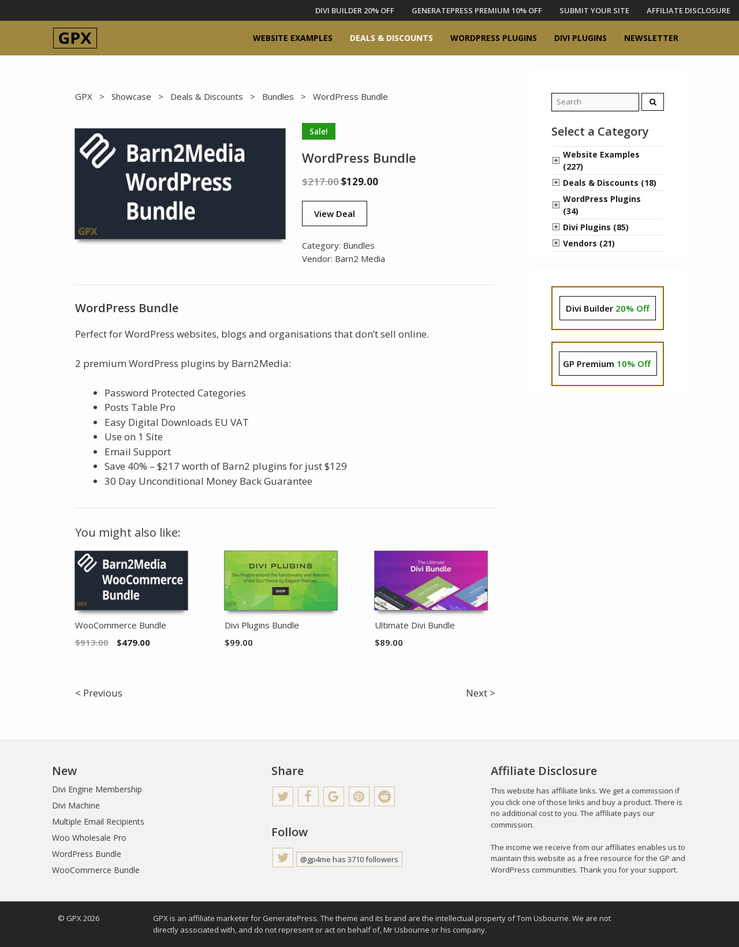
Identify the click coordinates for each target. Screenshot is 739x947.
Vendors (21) (589, 243)
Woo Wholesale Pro (89, 837)
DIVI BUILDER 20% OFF (354, 10)
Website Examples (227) (601, 160)
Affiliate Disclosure (688, 10)
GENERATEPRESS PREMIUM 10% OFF (477, 10)
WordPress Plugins (493, 37)
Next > (480, 692)
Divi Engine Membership (97, 789)
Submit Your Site (594, 10)
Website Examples (293, 37)
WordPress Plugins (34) (602, 204)
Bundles (278, 96)
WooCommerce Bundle (96, 869)
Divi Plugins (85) (596, 227)
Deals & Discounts (391, 37)
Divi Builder (608, 308)
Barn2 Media (360, 258)
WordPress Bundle (86, 853)
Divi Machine (76, 805)
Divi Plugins (580, 37)
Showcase (131, 96)
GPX (83, 96)
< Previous (98, 692)
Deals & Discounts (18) (609, 182)
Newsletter (651, 37)
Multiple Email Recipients (98, 821)
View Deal (334, 213)
